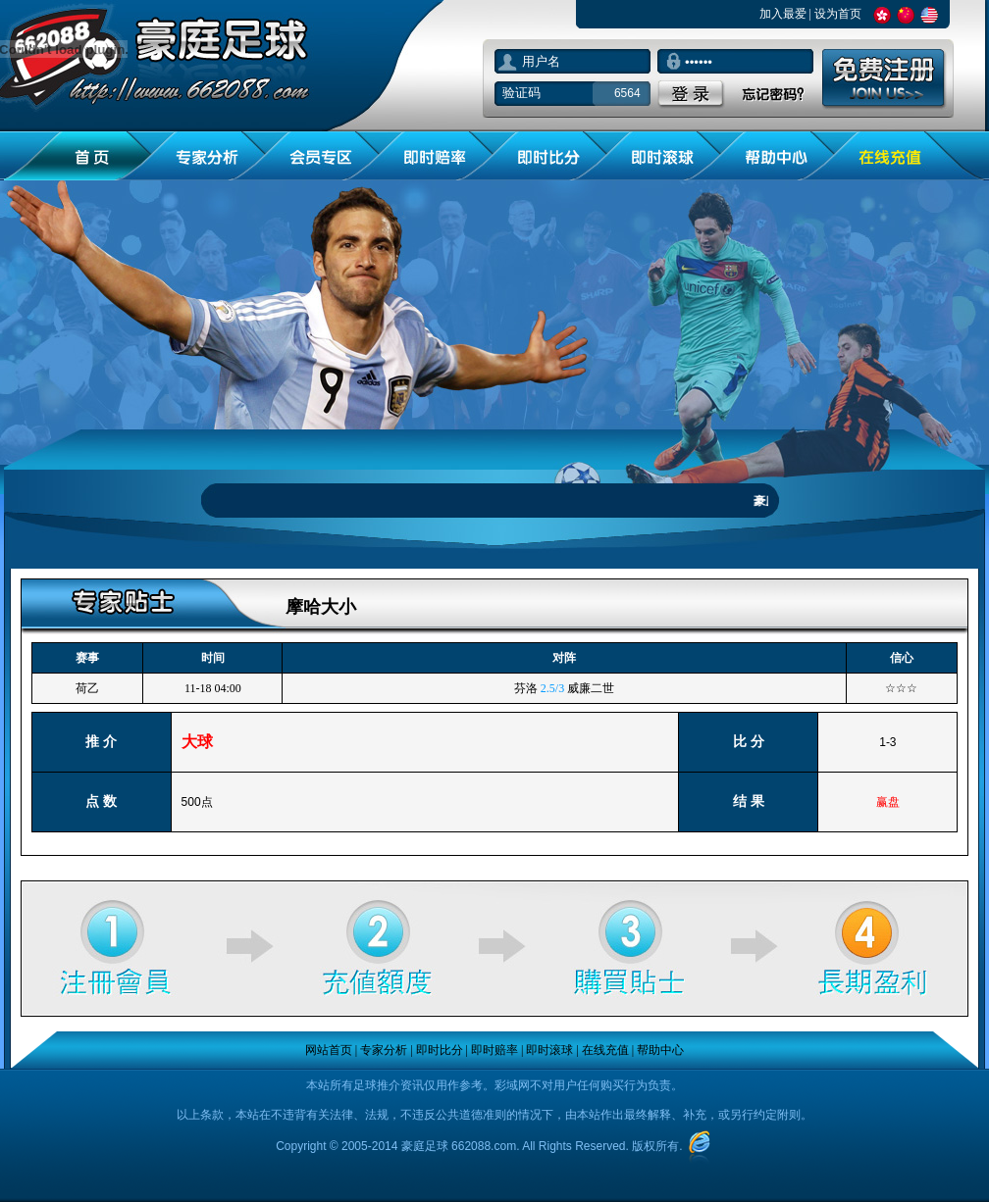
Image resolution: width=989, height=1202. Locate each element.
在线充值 (605, 1050)
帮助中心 (660, 1050)
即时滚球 (549, 1050)
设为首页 (837, 14)
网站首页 (328, 1050)
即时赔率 (494, 1050)
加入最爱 (783, 14)
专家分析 (383, 1050)
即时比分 (439, 1050)
